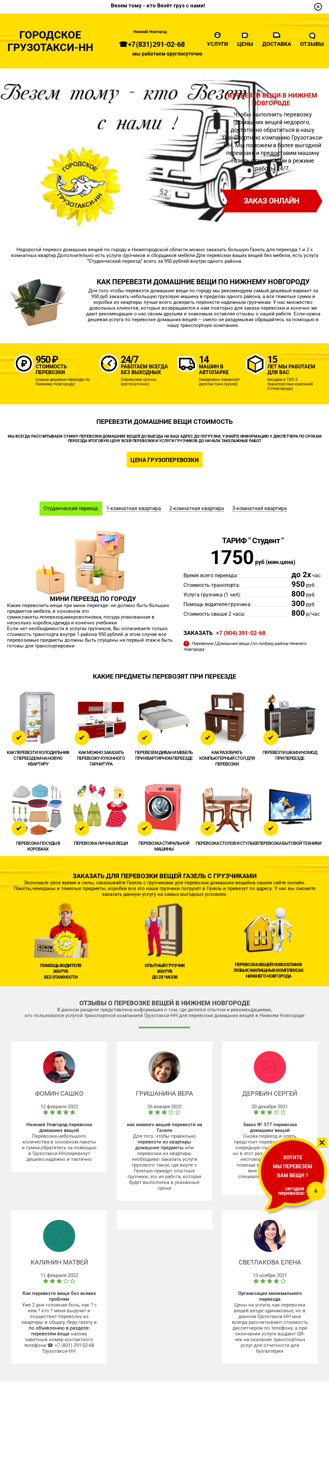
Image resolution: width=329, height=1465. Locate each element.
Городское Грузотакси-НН (50, 41)
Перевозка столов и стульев (227, 843)
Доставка (276, 44)
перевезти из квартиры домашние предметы (163, 1145)
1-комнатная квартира (133, 508)
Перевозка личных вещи (101, 843)
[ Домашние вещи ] (232, 643)
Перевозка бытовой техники (289, 843)
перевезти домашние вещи (156, 291)
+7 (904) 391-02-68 (240, 633)
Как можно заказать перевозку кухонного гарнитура (101, 758)
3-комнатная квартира (259, 508)
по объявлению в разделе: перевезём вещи (59, 1331)
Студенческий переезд (71, 508)
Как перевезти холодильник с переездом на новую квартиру (38, 758)
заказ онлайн (271, 200)
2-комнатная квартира (196, 508)
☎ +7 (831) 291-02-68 (152, 44)
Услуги (217, 44)
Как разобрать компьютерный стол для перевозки (227, 758)
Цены (245, 44)
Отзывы (312, 44)
